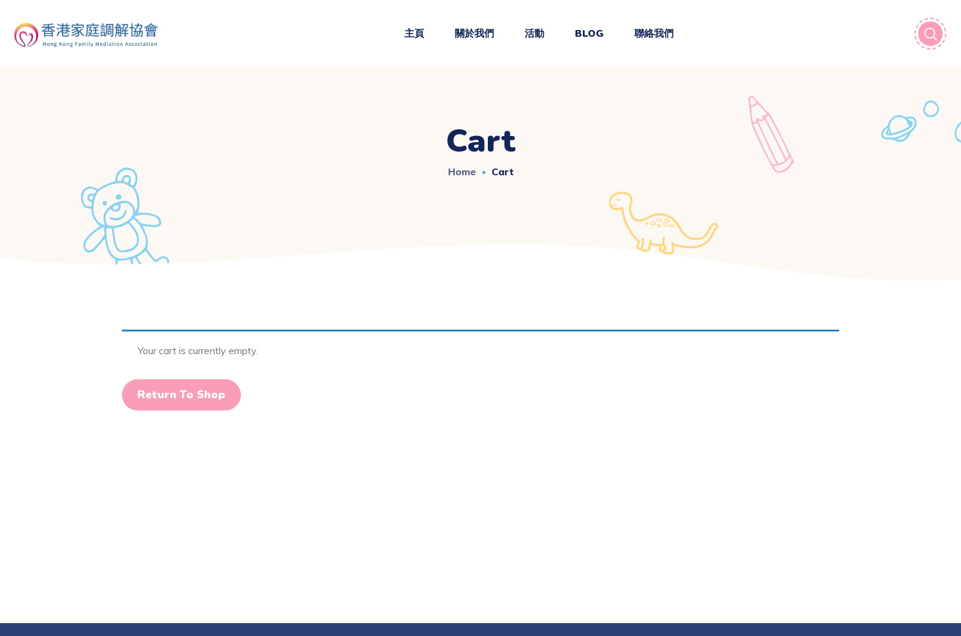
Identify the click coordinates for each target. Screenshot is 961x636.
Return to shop (181, 394)
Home (462, 171)
